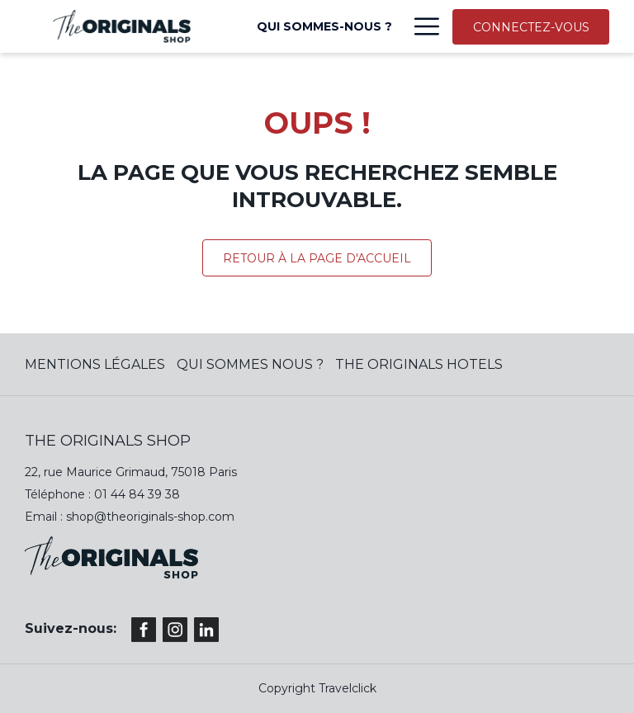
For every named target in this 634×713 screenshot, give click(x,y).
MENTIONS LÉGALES (95, 364)
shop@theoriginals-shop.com (150, 516)
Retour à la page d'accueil (317, 258)
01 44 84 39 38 (137, 494)
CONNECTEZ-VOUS (531, 27)
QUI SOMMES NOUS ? (250, 364)
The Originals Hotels (419, 364)
